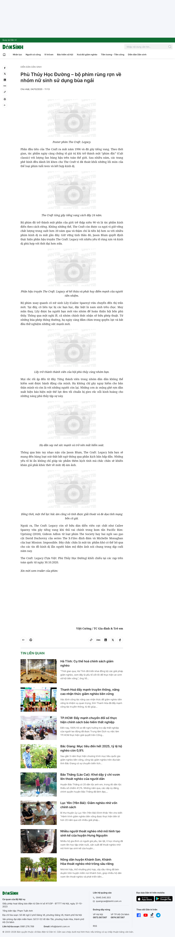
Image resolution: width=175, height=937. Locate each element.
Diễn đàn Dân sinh (137, 54)
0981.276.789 (27, 926)
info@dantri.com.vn (60, 926)
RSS (95, 926)
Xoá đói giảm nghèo (87, 54)
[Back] (4, 105)
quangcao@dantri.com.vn (108, 901)
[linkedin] (4, 79)
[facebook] (4, 67)
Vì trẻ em (48, 54)
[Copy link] (4, 91)
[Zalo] (4, 85)
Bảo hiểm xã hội (65, 54)
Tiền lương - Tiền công (112, 54)
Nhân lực (17, 54)
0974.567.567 (118, 917)
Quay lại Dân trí (9, 40)
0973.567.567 (100, 917)
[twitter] (4, 73)
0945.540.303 (103, 897)
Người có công (33, 54)
